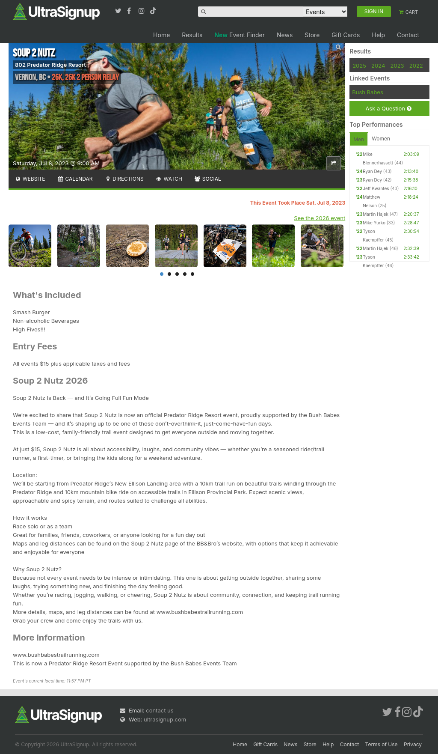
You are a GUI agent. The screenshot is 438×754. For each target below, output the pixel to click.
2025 (359, 65)
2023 (397, 65)
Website (30, 179)
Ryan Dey (372, 171)
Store (312, 35)
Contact (408, 35)
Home (161, 35)
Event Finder (239, 35)
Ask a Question (388, 108)
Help (378, 35)
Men (358, 139)
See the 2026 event (319, 218)
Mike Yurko (374, 222)
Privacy (413, 744)
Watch (169, 179)
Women (381, 138)
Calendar (75, 179)
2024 (378, 65)
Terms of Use (381, 744)
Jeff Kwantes (376, 188)
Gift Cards (345, 35)
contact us (159, 710)
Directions (123, 179)
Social (207, 179)
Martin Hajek (375, 214)
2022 (416, 65)
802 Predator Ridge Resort (50, 64)
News (285, 35)
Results (192, 35)
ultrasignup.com (165, 719)
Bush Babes (367, 92)
